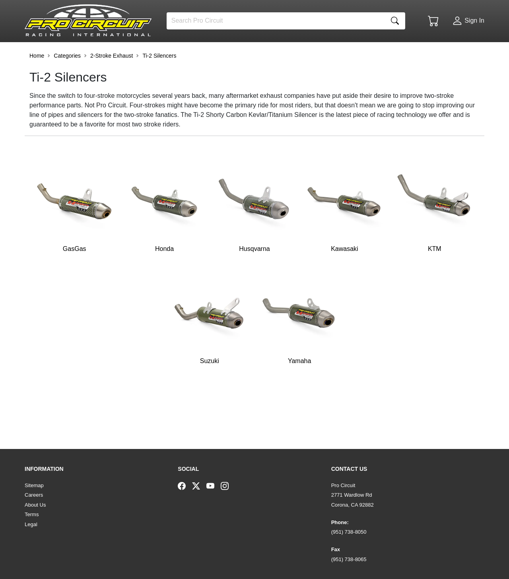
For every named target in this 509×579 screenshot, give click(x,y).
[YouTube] (213, 486)
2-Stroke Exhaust (111, 77)
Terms (32, 514)
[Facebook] (185, 486)
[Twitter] (199, 486)
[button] (49, 52)
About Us (35, 505)
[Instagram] (228, 486)
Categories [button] (67, 77)
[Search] (276, 20)
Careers (34, 495)
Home (36, 77)
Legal (31, 524)
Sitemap (34, 485)
